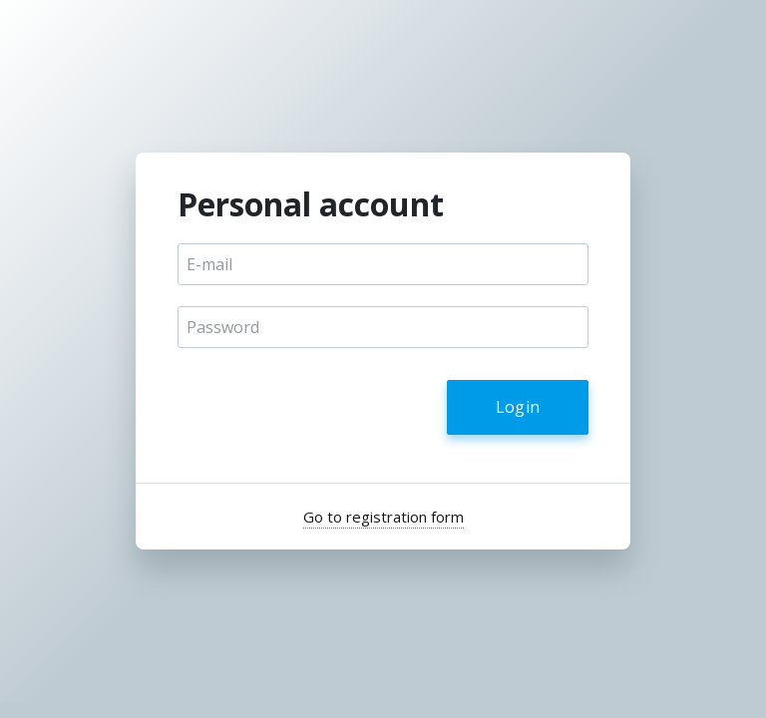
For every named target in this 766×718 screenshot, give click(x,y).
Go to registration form (383, 517)
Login (518, 407)
